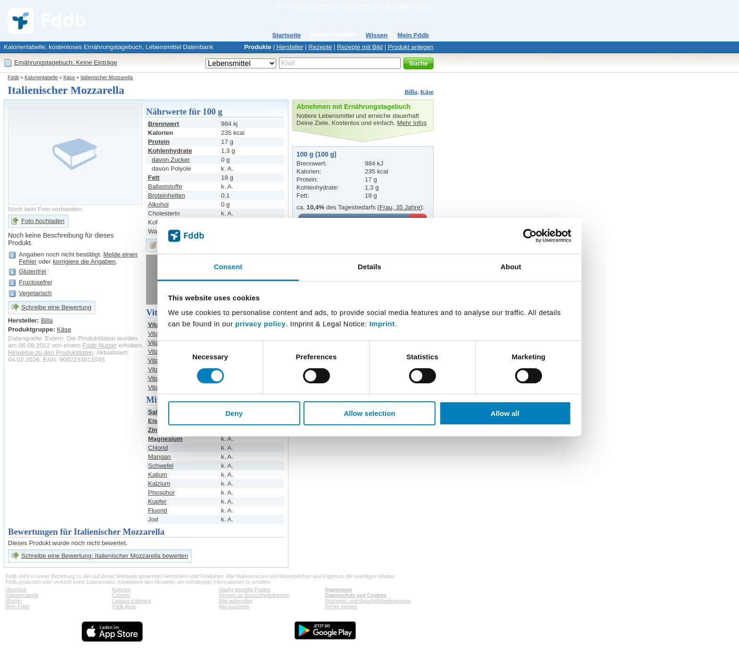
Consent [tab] (228, 267)
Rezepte (320, 46)
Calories (121, 595)
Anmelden (398, 5)
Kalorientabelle (333, 34)
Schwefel (160, 465)
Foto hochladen (43, 220)
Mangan (159, 456)
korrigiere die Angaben (84, 261)
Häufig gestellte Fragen (245, 589)
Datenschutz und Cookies (355, 595)
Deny (234, 413)
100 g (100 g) (316, 154)
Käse (69, 77)
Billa (411, 91)
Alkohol (158, 204)
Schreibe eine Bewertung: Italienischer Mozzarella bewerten (104, 555)
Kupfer (157, 501)
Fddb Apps (124, 606)
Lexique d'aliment (131, 601)
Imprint (381, 324)
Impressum (338, 589)
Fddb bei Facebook (311, 5)
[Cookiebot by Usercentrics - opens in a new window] (530, 236)
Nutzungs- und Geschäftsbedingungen (368, 601)
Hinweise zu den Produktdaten (50, 352)
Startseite (286, 35)
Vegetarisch (35, 293)
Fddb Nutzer (99, 345)
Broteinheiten (166, 195)
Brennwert (163, 123)
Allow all (505, 413)
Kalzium (159, 483)
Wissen (377, 35)
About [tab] (511, 267)
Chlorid (158, 447)
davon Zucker (171, 159)
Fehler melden (341, 606)
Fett (153, 177)
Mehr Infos (412, 122)
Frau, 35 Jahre (399, 207)
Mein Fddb (413, 35)
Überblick (16, 589)
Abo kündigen (234, 606)
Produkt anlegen (411, 46)
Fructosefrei (35, 282)
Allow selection (369, 413)
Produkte (257, 46)
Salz (154, 411)
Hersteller (290, 46)
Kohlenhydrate (170, 150)
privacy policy (260, 324)
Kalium (157, 474)
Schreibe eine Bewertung (56, 307)
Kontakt (346, 5)
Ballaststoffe (165, 186)
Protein (159, 141)
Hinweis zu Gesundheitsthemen (254, 595)
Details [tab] (369, 267)
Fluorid (157, 510)
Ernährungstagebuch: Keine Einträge (65, 62)
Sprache (424, 5)
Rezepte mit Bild (360, 46)
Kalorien (121, 589)
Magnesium (165, 438)
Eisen (156, 420)
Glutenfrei (32, 271)
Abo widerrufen (236, 601)
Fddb (13, 77)
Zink (154, 429)
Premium (370, 5)
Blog (280, 5)
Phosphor (161, 492)
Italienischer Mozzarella (107, 77)
